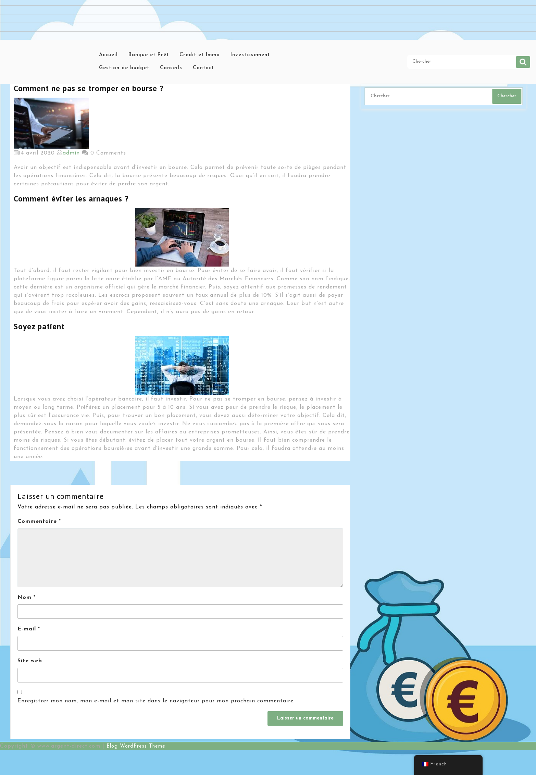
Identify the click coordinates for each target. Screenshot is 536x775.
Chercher (523, 62)
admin (71, 153)
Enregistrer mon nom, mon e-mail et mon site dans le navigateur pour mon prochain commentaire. (156, 701)
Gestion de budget (124, 68)
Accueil (108, 55)
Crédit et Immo (199, 55)
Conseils (171, 68)
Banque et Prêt (148, 55)
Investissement (250, 55)
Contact (203, 68)
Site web (29, 661)
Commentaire (39, 521)
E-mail (28, 629)
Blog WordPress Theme (136, 746)
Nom (26, 597)
